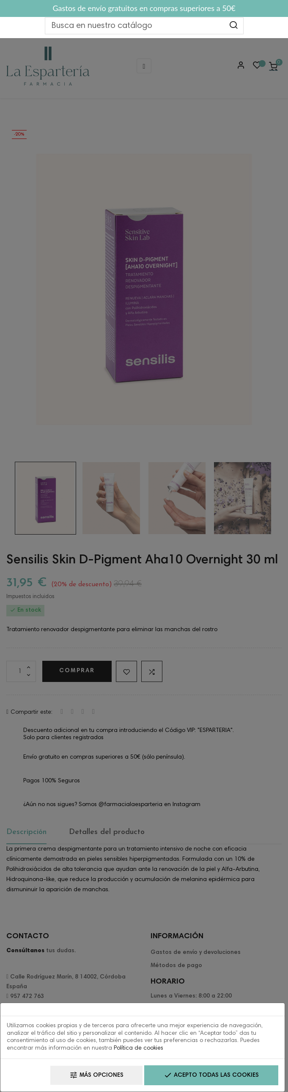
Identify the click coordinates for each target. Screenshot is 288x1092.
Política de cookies (138, 1048)
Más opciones (96, 1075)
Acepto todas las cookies (211, 1075)
